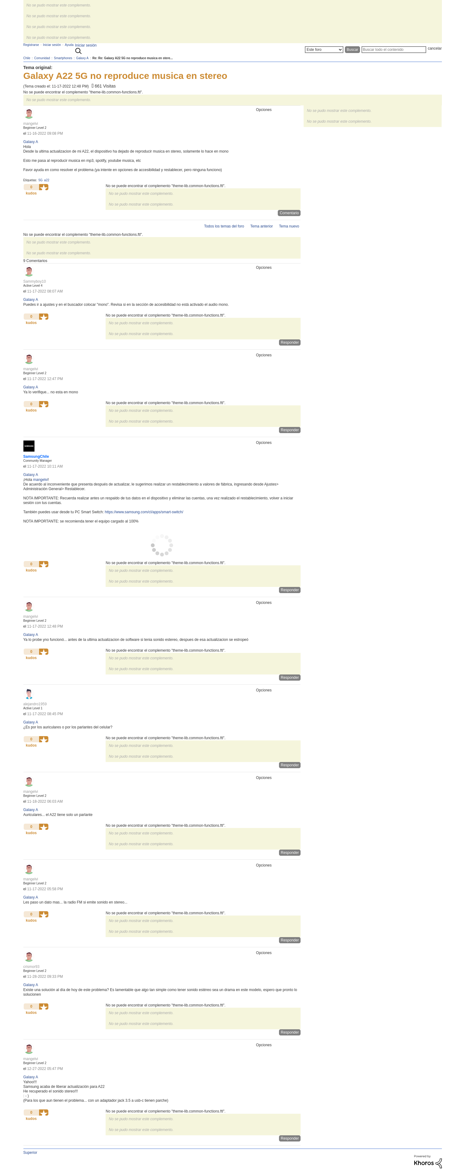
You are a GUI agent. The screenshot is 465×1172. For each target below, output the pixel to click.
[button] (43, 187)
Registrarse (31, 45)
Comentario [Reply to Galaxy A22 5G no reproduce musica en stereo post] (289, 213)
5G (40, 180)
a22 (46, 180)
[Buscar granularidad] (324, 49)
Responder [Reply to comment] (290, 342)
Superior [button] (30, 1152)
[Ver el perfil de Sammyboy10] (34, 281)
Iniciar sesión (86, 45)
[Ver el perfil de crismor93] (31, 967)
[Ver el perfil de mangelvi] (30, 123)
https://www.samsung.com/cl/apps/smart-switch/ (144, 512)
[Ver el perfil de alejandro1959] (35, 704)
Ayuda (69, 45)
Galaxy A (30, 142)
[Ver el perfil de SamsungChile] (36, 456)
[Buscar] (394, 49)
